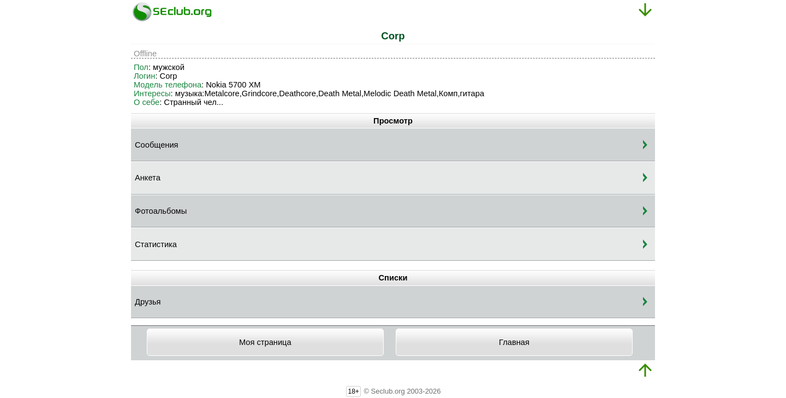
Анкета (147, 177)
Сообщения (156, 145)
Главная (514, 342)
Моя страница (265, 342)
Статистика (156, 244)
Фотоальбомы (161, 211)
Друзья (148, 301)
